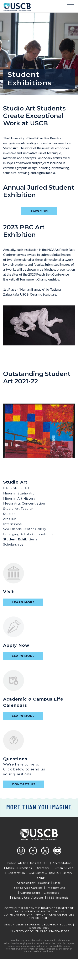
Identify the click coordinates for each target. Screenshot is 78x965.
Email (57, 882)
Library (67, 873)
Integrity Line (56, 887)
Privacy (39, 914)
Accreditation (62, 863)
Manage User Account (28, 897)
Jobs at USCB (39, 863)
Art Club (9, 519)
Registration (16, 873)
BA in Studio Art (16, 488)
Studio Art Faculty (18, 509)
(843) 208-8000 (39, 927)
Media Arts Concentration (24, 503)
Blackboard (51, 892)
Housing (43, 882)
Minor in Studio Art (18, 493)
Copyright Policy (17, 914)
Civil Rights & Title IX (44, 873)
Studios (9, 514)
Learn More (23, 602)
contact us (24, 784)
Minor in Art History (19, 498)
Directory (42, 868)
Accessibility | (27, 882)
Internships (12, 524)
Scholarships (13, 544)
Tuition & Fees (63, 868)
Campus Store (30, 892)
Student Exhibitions (20, 539)
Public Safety (16, 863)
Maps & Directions (19, 868)
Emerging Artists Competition (28, 534)
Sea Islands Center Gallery (24, 529)
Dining (40, 877)
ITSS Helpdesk (57, 897)
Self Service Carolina (28, 887)
